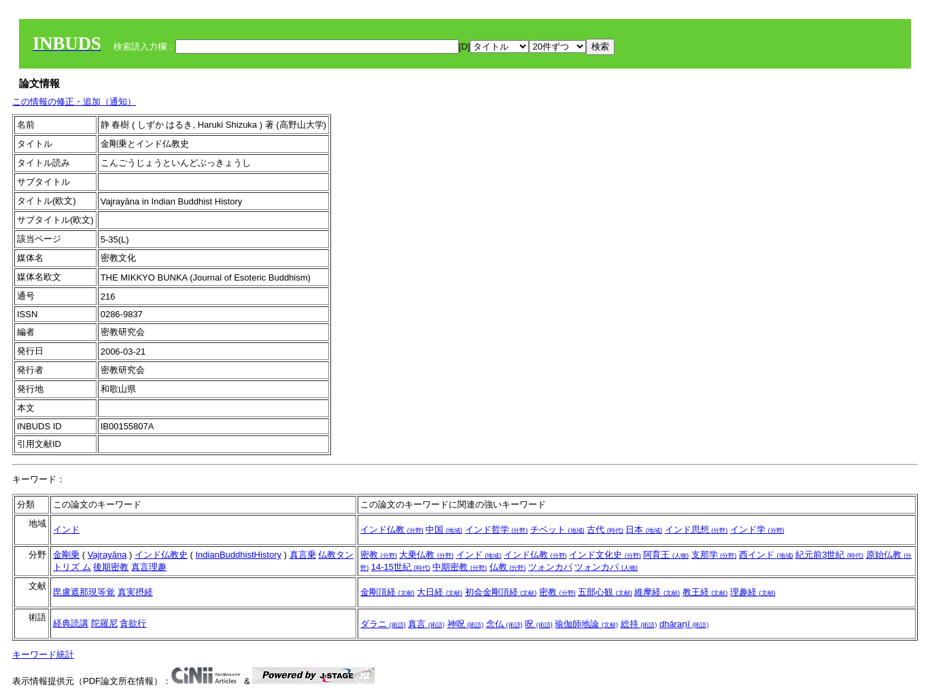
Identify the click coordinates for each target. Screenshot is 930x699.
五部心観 (605, 592)
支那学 (714, 555)
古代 (605, 529)
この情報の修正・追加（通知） (74, 101)
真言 (426, 624)
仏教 (507, 567)
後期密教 (110, 567)
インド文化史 (605, 555)
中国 (444, 529)
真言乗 (303, 555)
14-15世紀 (400, 567)
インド (66, 529)
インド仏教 (392, 529)
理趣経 (753, 592)
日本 (643, 529)
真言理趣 (149, 567)
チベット (557, 529)
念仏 (504, 624)
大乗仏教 (426, 555)
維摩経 (657, 592)
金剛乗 (66, 555)
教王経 (705, 592)
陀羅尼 (104, 623)
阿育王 (666, 555)
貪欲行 (133, 623)
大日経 (439, 592)
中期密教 (459, 567)
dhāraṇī (683, 624)
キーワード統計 (43, 654)
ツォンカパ (550, 567)
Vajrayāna (107, 555)
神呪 (465, 624)
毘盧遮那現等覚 (84, 592)
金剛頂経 (387, 592)
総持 (639, 624)
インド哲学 (496, 529)
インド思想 (696, 529)
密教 (378, 555)
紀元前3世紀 (829, 555)
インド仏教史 (161, 555)
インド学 (757, 529)
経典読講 (70, 623)
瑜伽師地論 (586, 624)
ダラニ (383, 624)
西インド (766, 555)
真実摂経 (135, 592)
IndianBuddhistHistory (238, 555)
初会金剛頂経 (501, 592)
